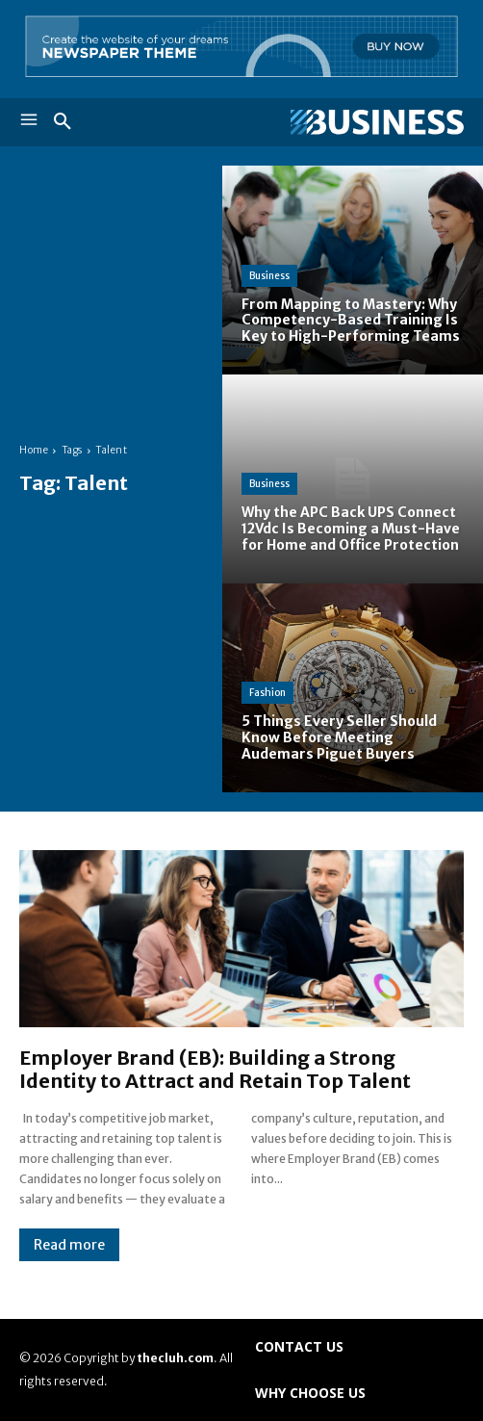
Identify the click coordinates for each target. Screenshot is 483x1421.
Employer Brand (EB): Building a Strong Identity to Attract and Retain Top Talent (215, 1069)
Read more (69, 1244)
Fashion (267, 692)
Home (33, 450)
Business (269, 276)
